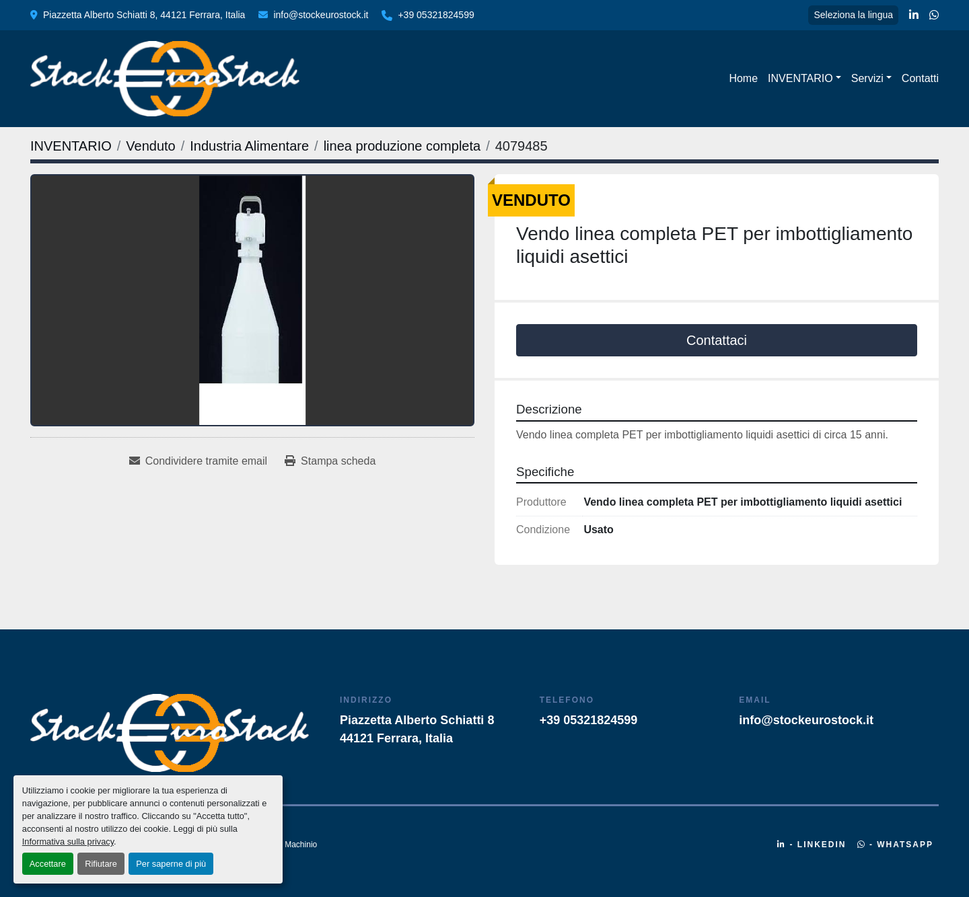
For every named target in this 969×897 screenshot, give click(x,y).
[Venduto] (150, 146)
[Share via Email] (198, 461)
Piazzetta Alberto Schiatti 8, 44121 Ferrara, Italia (144, 14)
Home (743, 78)
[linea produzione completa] (402, 146)
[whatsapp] (934, 15)
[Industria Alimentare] (249, 146)
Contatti (920, 78)
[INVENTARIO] (71, 146)
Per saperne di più (171, 864)
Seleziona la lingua (853, 14)
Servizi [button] (867, 78)
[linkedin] (914, 15)
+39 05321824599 (436, 14)
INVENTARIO (800, 78)
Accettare (48, 864)
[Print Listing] (330, 461)
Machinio (301, 844)
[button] (804, 79)
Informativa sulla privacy (68, 841)
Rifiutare (101, 864)
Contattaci (716, 340)
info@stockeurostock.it (320, 14)
